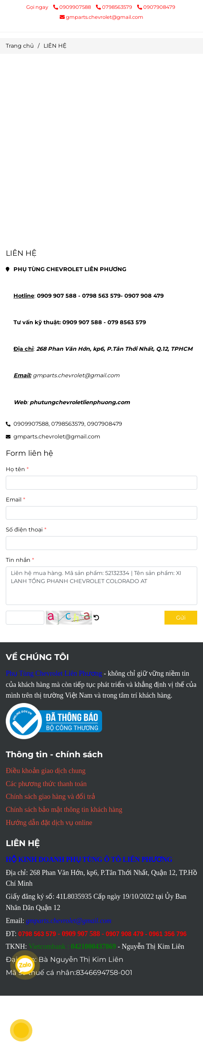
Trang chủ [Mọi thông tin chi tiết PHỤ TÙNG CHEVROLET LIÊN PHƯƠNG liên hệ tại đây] (20, 45)
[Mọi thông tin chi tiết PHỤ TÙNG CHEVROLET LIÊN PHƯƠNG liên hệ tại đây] (101, 151)
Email (14, 499)
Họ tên (15, 469)
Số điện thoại (24, 529)
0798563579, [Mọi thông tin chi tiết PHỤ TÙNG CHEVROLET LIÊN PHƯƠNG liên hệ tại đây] (68, 423)
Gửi (181, 617)
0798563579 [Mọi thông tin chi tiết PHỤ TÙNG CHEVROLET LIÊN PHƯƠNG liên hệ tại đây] (114, 7)
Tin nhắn (18, 559)
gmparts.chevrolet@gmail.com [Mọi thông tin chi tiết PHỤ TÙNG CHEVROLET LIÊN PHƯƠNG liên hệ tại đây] (101, 17)
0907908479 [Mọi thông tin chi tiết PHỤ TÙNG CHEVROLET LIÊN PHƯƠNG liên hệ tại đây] (156, 7)
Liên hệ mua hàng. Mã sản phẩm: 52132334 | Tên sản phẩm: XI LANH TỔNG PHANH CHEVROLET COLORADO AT (101, 585)
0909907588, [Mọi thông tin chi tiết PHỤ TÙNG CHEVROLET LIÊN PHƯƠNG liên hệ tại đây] (31, 423)
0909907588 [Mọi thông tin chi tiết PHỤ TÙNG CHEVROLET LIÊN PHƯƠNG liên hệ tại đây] (72, 7)
